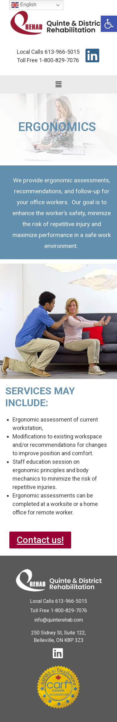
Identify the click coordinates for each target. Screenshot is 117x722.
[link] (109, 24)
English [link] (24, 5)
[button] (58, 84)
